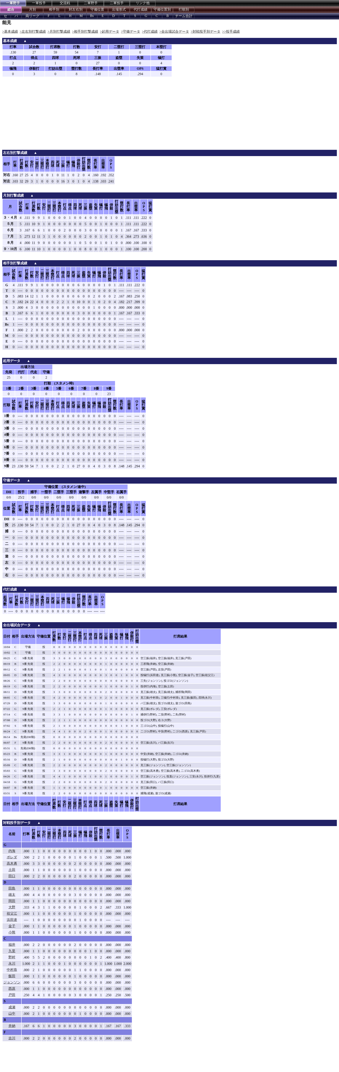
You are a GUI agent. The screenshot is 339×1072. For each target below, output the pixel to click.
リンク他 (143, 3)
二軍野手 (91, 3)
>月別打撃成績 (59, 31)
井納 (11, 1026)
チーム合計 (183, 16)
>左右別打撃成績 (33, 31)
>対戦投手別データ (205, 31)
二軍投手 (117, 3)
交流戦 (65, 3)
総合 (10, 9)
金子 (11, 926)
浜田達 (12, 920)
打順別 (184, 9)
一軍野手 (13, 3)
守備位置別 (162, 9)
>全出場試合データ (174, 31)
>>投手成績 (231, 31)
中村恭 (12, 970)
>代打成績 (150, 31)
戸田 (11, 995)
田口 (11, 876)
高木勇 (12, 863)
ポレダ (12, 857)
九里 (11, 951)
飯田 (11, 976)
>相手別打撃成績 (85, 31)
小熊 (11, 932)
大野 (11, 907)
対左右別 (76, 9)
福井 (11, 944)
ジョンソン (12, 982)
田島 (11, 888)
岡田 (11, 901)
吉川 (11, 1038)
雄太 (11, 894)
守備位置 (97, 9)
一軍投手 (39, 3)
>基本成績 (10, 31)
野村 (11, 957)
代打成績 (140, 9)
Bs (92, 16)
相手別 (54, 9)
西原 (11, 988)
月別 (32, 9)
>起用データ (109, 31)
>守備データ (130, 31)
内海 (11, 851)
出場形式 (119, 9)
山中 (11, 1013)
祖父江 (12, 913)
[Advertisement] (169, 117)
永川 (11, 963)
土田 (11, 870)
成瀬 (11, 1007)
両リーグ (32, 16)
